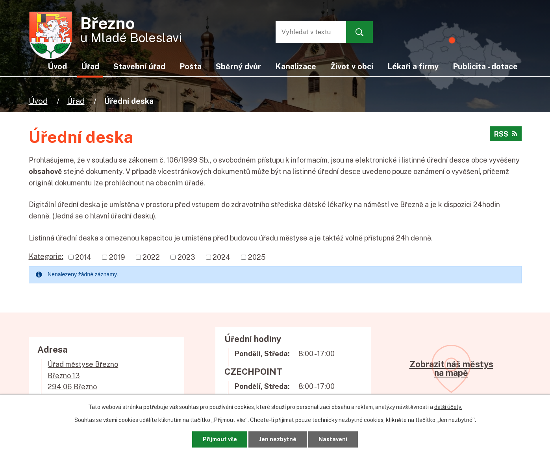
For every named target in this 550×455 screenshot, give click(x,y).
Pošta (191, 66)
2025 (257, 257)
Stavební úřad (139, 66)
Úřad (76, 100)
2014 (83, 257)
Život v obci (351, 66)
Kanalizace (295, 66)
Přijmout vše (220, 439)
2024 (221, 257)
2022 (151, 257)
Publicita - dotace (485, 66)
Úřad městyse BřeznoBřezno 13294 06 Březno (83, 375)
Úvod (38, 100)
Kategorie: (46, 256)
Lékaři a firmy (413, 66)
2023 (186, 257)
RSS (505, 134)
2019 (117, 257)
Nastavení (333, 439)
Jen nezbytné (277, 439)
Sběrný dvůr (238, 66)
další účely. (448, 407)
